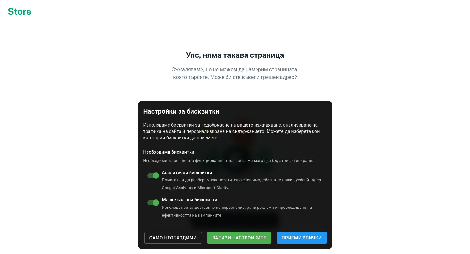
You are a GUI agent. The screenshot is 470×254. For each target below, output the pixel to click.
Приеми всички (302, 237)
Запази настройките (239, 237)
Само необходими (173, 237)
